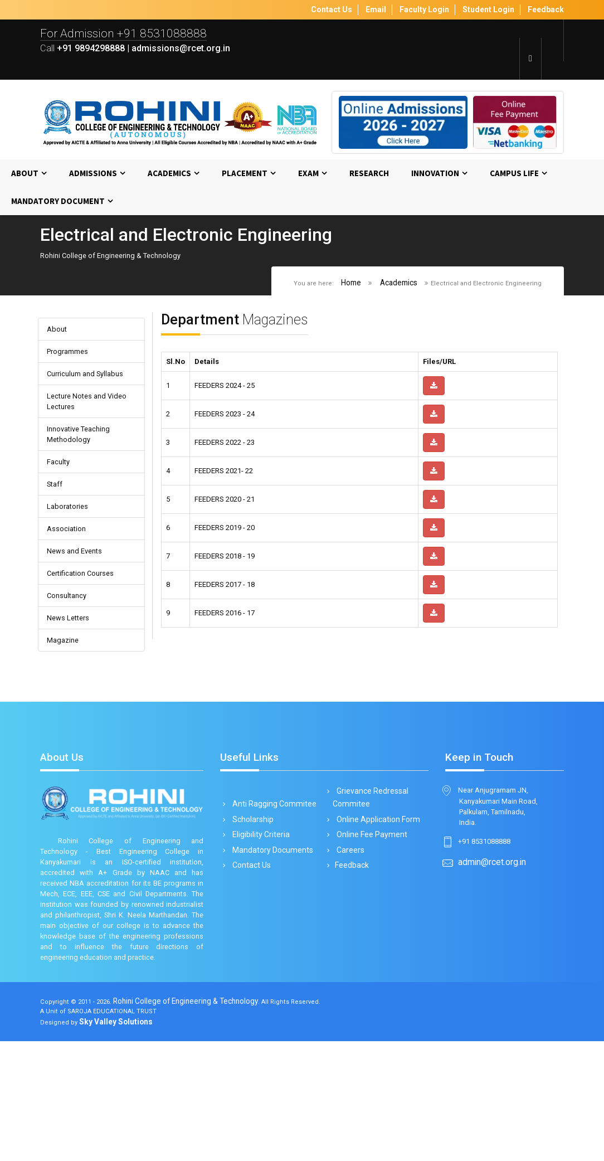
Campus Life (514, 176)
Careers (349, 912)
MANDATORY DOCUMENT (58, 203)
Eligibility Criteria (259, 896)
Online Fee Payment (370, 896)
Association (69, 572)
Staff (56, 523)
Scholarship (251, 880)
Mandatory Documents (270, 912)
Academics (169, 176)
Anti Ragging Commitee (272, 865)
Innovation (435, 176)
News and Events (81, 597)
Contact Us (249, 928)
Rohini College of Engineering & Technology (200, 1118)
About (24, 176)
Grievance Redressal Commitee (371, 858)
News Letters (73, 672)
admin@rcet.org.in (493, 934)
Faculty (60, 498)
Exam (308, 176)
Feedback (351, 928)
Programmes (72, 359)
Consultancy (70, 647)
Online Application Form (377, 880)
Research (369, 176)
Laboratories (71, 548)
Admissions (93, 176)
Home (339, 287)
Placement (244, 176)
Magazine (66, 697)
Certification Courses (87, 622)
